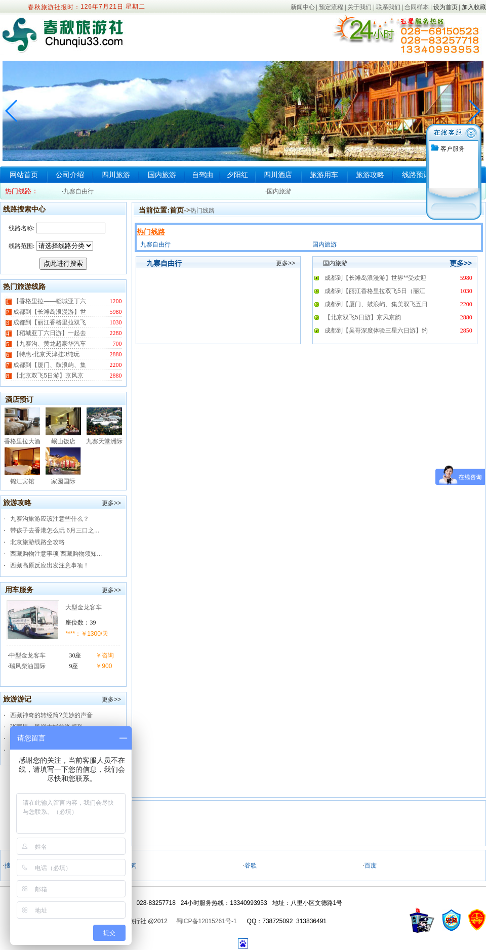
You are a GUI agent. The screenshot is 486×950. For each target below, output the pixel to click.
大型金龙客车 (83, 607)
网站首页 (24, 175)
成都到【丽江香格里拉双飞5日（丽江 (375, 291)
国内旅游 (162, 175)
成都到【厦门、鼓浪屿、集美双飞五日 (376, 304)
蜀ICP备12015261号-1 (206, 921)
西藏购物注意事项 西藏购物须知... (56, 553)
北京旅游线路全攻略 (37, 542)
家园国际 (63, 481)
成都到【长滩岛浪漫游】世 (49, 311)
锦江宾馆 (22, 481)
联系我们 (388, 7)
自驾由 (202, 175)
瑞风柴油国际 (27, 666)
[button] (474, 111)
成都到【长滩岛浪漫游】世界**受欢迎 (375, 277)
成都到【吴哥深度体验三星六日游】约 (376, 330)
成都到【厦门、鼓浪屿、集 (49, 364)
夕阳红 (237, 175)
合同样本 (416, 7)
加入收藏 (474, 7)
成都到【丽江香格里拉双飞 (49, 322)
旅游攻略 (370, 175)
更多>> (111, 503)
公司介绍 (70, 175)
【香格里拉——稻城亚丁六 (49, 301)
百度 (370, 865)
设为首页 (445, 7)
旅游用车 (324, 175)
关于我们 (359, 7)
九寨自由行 (78, 191)
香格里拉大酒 (22, 441)
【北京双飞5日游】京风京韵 (363, 317)
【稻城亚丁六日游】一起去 (49, 333)
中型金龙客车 (27, 655)
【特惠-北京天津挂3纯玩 (45, 354)
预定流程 (331, 7)
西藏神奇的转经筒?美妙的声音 (51, 715)
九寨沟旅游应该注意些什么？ (49, 518)
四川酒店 (278, 175)
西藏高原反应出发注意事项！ (49, 565)
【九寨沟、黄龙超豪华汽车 (49, 343)
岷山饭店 (63, 441)
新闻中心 (303, 7)
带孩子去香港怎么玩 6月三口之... (54, 530)
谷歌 (251, 865)
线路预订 (416, 175)
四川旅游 (116, 175)
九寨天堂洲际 (104, 441)
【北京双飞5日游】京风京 (48, 375)
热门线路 (202, 210)
